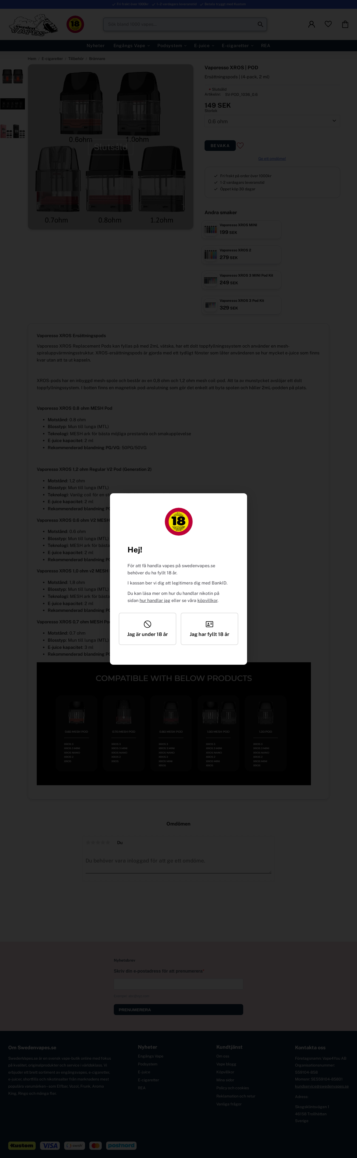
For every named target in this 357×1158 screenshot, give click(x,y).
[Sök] (260, 24)
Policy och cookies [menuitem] (232, 1088)
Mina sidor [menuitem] (225, 1080)
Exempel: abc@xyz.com (131, 996)
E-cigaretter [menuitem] (235, 45)
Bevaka (220, 145)
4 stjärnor (102, 842)
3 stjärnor (97, 842)
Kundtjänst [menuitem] (229, 1047)
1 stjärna (88, 842)
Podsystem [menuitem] (169, 45)
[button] (328, 24)
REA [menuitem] (265, 45)
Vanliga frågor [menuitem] (229, 1104)
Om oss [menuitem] (222, 1056)
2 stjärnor (92, 842)
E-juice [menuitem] (202, 45)
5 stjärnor (107, 842)
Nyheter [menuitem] (96, 45)
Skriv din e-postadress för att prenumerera (158, 971)
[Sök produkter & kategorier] (185, 24)
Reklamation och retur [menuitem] (235, 1096)
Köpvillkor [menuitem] (225, 1072)
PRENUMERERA (135, 1009)
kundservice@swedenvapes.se (322, 1086)
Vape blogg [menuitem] (226, 1064)
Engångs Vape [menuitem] (130, 45)
